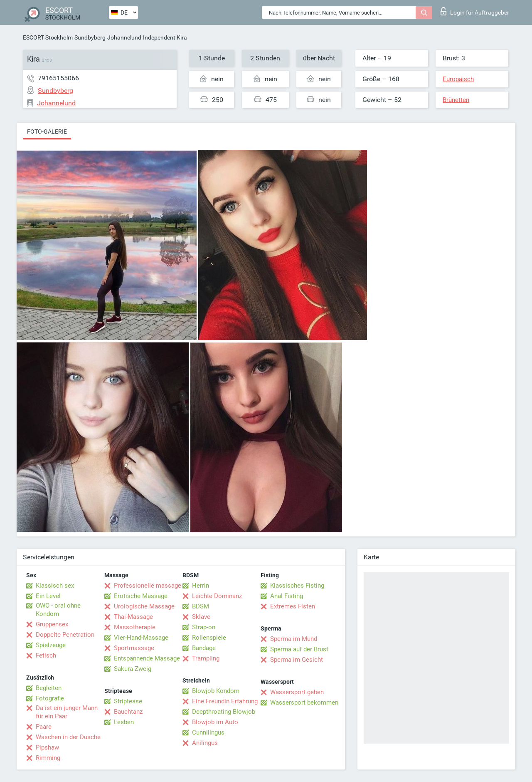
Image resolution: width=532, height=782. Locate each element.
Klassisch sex (55, 585)
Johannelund (124, 37)
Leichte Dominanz (217, 596)
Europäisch (458, 79)
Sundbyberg (90, 37)
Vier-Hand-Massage (141, 637)
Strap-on (203, 627)
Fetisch (46, 655)
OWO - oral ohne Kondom (58, 610)
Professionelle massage (147, 585)
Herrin (200, 585)
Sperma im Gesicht (296, 659)
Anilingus (205, 743)
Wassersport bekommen (304, 702)
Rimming (48, 758)
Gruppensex (52, 624)
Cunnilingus (208, 732)
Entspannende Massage (147, 658)
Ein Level (48, 596)
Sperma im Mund (293, 639)
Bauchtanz (128, 711)
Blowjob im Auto (215, 722)
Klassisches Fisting (297, 585)
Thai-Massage (133, 617)
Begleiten (49, 688)
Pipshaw (47, 747)
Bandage (204, 648)
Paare (44, 726)
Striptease (128, 701)
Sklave (201, 617)
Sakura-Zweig (132, 669)
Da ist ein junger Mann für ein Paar (67, 712)
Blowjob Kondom (215, 691)
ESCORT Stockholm (48, 37)
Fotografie (50, 698)
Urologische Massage (144, 606)
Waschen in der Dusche (68, 737)
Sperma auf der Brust (299, 649)
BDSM (200, 606)
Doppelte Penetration (65, 634)
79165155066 (58, 78)
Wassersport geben (297, 692)
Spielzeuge (51, 645)
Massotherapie (134, 627)
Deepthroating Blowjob (223, 711)
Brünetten (456, 100)
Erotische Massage (140, 596)
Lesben (124, 722)
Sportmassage (134, 648)
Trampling (205, 658)
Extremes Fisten (292, 606)
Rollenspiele (209, 637)
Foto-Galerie (47, 131)
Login (475, 11)
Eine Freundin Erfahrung (225, 701)
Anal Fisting (286, 596)
